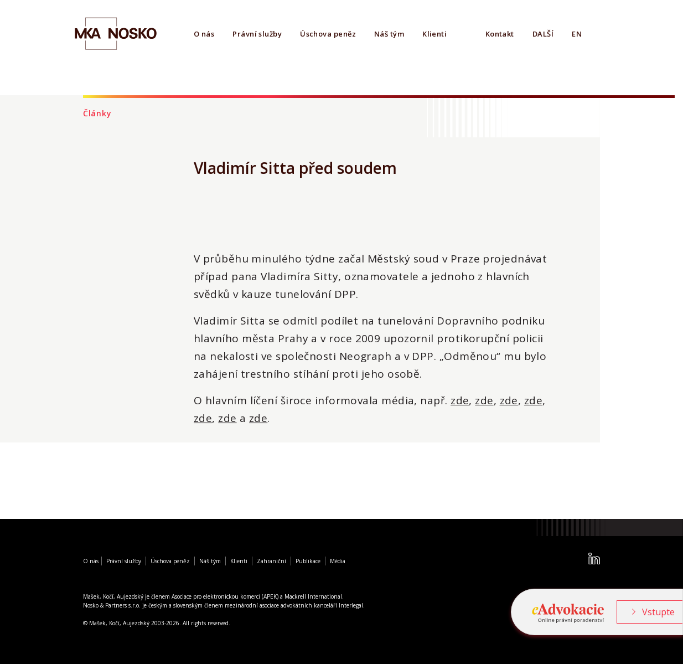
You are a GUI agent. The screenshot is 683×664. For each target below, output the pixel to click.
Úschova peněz (328, 34)
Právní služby (257, 34)
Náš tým (389, 34)
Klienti (434, 34)
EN (577, 34)
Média (337, 561)
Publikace (308, 561)
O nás (204, 34)
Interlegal (351, 605)
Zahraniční (271, 561)
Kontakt (499, 34)
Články (97, 113)
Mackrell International (313, 596)
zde (460, 400)
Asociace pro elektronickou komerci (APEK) (225, 596)
